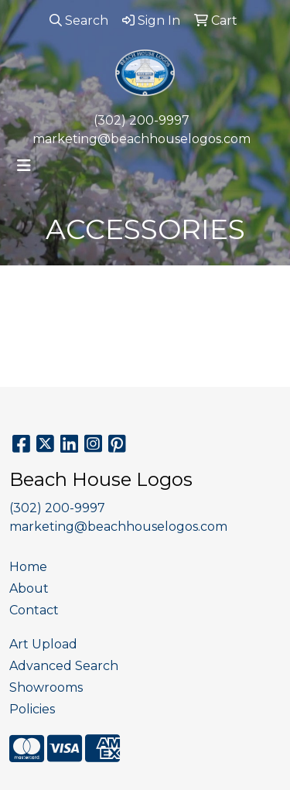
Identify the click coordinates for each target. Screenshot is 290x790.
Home (28, 566)
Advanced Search (63, 665)
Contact (34, 610)
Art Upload (43, 644)
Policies (32, 709)
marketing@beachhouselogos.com (141, 139)
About (29, 588)
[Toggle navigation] (24, 165)
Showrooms (46, 687)
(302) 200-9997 (141, 120)
